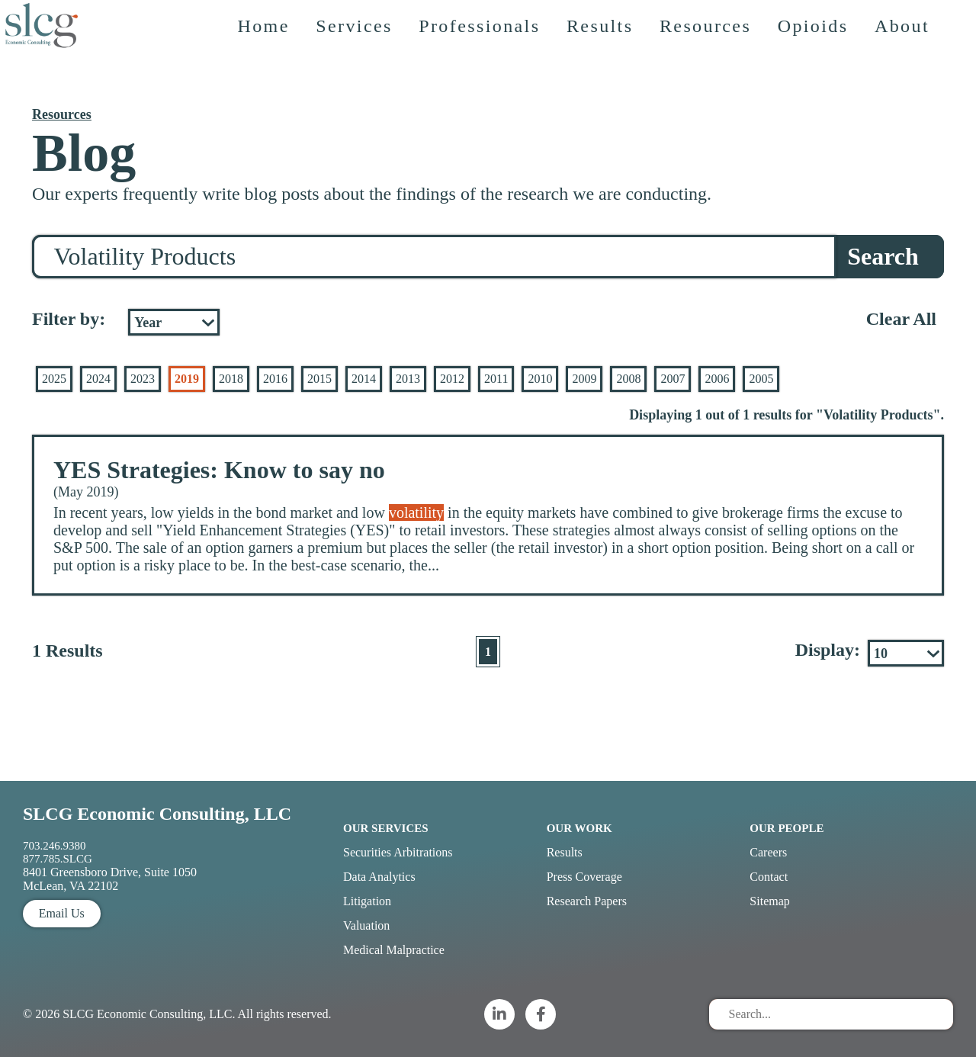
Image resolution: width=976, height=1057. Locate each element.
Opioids (819, 65)
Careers (768, 852)
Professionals (485, 65)
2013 (408, 378)
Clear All (901, 319)
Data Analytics (379, 876)
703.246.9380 (54, 846)
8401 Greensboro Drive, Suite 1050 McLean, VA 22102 (110, 879)
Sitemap (769, 901)
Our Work (579, 828)
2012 (452, 378)
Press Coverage (584, 876)
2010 (540, 378)
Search (883, 256)
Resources (711, 65)
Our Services (386, 828)
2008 (628, 378)
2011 (496, 378)
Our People (787, 828)
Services (360, 65)
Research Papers (587, 901)
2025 (54, 378)
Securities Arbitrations (398, 852)
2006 (717, 378)
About (908, 65)
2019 (187, 378)
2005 (761, 378)
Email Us (62, 913)
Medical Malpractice (394, 949)
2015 (319, 378)
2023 (142, 378)
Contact (769, 876)
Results (606, 65)
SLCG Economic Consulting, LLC (157, 814)
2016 (275, 378)
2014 (364, 378)
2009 (584, 378)
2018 (231, 378)
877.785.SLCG (57, 859)
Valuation (366, 925)
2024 (98, 378)
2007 (672, 378)
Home (269, 65)
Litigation (367, 901)
